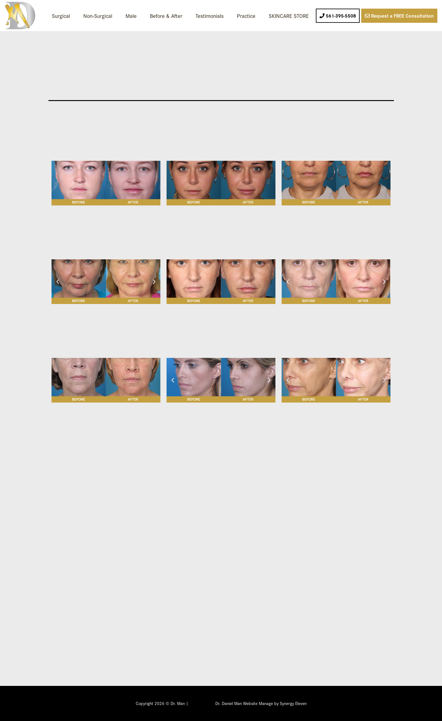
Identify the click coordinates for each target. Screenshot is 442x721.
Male (131, 15)
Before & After (166, 15)
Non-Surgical (97, 15)
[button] (58, 282)
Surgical (61, 15)
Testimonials (210, 15)
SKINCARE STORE (289, 15)
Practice (246, 15)
